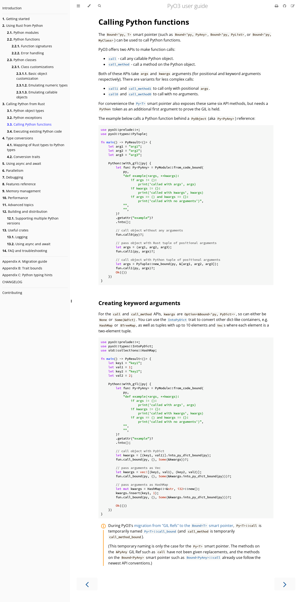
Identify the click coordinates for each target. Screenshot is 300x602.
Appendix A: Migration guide (24, 261)
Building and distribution (24, 211)
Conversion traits (23, 157)
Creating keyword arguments (139, 303)
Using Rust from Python (22, 25)
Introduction (12, 8)
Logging (17, 237)
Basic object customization (31, 76)
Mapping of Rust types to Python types (35, 147)
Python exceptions (24, 117)
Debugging (12, 177)
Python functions (23, 39)
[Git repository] (285, 5)
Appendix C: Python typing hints (27, 275)
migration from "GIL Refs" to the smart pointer (183, 525)
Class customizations (33, 67)
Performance (15, 198)
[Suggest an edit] (293, 5)
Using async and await (21, 163)
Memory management (21, 191)
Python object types (25, 110)
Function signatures (32, 46)
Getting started (16, 19)
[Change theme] (89, 6)
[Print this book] (277, 5)
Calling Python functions (29, 124)
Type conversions (17, 138)
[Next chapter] (284, 584)
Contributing (12, 292)
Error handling (28, 53)
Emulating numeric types (42, 85)
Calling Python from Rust (23, 104)
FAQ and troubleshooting (24, 250)
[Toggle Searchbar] (99, 6)
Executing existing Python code (34, 131)
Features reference (19, 184)
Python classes (21, 60)
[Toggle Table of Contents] (78, 6)
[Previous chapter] (87, 584)
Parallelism (12, 170)
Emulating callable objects (36, 94)
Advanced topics (18, 205)
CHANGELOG (12, 282)
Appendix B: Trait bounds (22, 268)
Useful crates (15, 230)
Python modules (23, 32)
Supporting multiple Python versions (33, 220)
